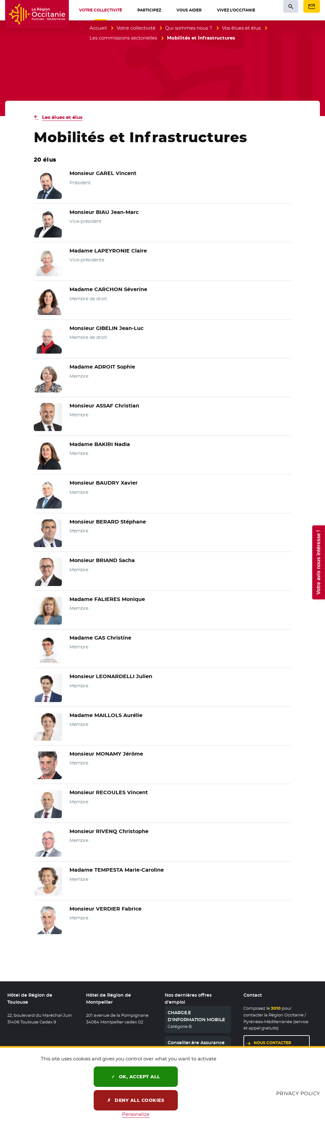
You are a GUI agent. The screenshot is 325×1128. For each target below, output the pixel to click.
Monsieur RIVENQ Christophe (108, 831)
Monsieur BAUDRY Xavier (103, 483)
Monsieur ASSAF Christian (104, 406)
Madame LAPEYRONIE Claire (108, 251)
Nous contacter (272, 1042)
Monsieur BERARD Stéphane (107, 522)
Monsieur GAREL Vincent (102, 173)
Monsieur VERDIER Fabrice (105, 909)
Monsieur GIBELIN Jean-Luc (106, 328)
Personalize (135, 1114)
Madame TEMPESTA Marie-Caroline (116, 870)
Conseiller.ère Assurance (196, 1042)
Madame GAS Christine (100, 638)
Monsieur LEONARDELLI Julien (110, 676)
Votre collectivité (136, 28)
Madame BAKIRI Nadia (99, 444)
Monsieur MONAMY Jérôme (106, 754)
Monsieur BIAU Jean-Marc (104, 212)
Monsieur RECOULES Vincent (108, 792)
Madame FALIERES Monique (107, 599)
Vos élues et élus (241, 28)
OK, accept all (135, 1077)
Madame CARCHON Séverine (108, 289)
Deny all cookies (135, 1100)
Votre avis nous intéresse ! (318, 562)
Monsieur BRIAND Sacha (102, 560)
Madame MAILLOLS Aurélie (105, 715)
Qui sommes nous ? (188, 28)
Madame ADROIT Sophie (102, 367)
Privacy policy (298, 1093)
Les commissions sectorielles (123, 38)
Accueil (98, 28)
